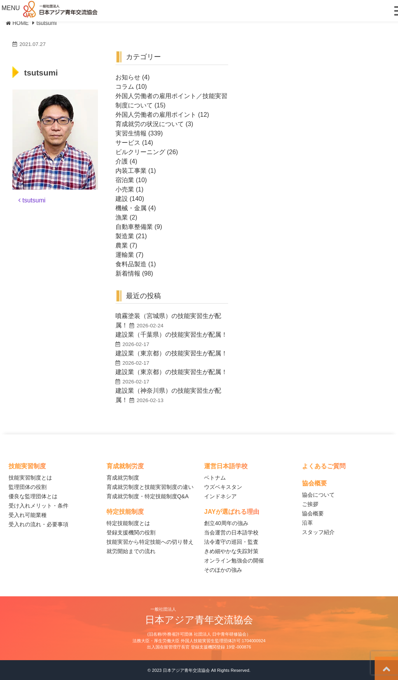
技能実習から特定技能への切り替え (150, 542)
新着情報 (127, 273)
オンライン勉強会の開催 (234, 560)
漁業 (121, 217)
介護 (121, 161)
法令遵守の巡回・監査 (231, 542)
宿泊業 (124, 180)
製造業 (124, 236)
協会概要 (313, 513)
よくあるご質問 (324, 466)
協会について (318, 495)
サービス (127, 142)
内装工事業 (131, 170)
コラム (124, 86)
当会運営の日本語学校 (231, 532)
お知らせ (127, 77)
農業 (121, 245)
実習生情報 (131, 133)
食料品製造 (131, 264)
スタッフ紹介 (318, 532)
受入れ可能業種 (28, 515)
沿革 (307, 523)
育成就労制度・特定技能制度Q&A (147, 496)
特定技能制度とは (128, 523)
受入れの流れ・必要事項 (38, 524)
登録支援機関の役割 (130, 532)
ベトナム (215, 477)
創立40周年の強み (226, 523)
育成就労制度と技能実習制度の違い (150, 487)
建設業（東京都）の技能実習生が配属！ (171, 353)
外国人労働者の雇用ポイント (155, 114)
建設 (121, 198)
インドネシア (220, 496)
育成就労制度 (122, 477)
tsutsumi (31, 200)
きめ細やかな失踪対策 (231, 551)
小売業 (124, 189)
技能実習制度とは (30, 477)
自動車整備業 (134, 226)
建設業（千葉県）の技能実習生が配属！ (171, 334)
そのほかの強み (223, 570)
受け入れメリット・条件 (38, 506)
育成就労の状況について (149, 124)
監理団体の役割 (28, 487)
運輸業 (124, 254)
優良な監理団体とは (33, 496)
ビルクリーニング (140, 152)
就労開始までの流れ (130, 551)
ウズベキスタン (223, 487)
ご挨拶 (310, 504)
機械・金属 (131, 208)
